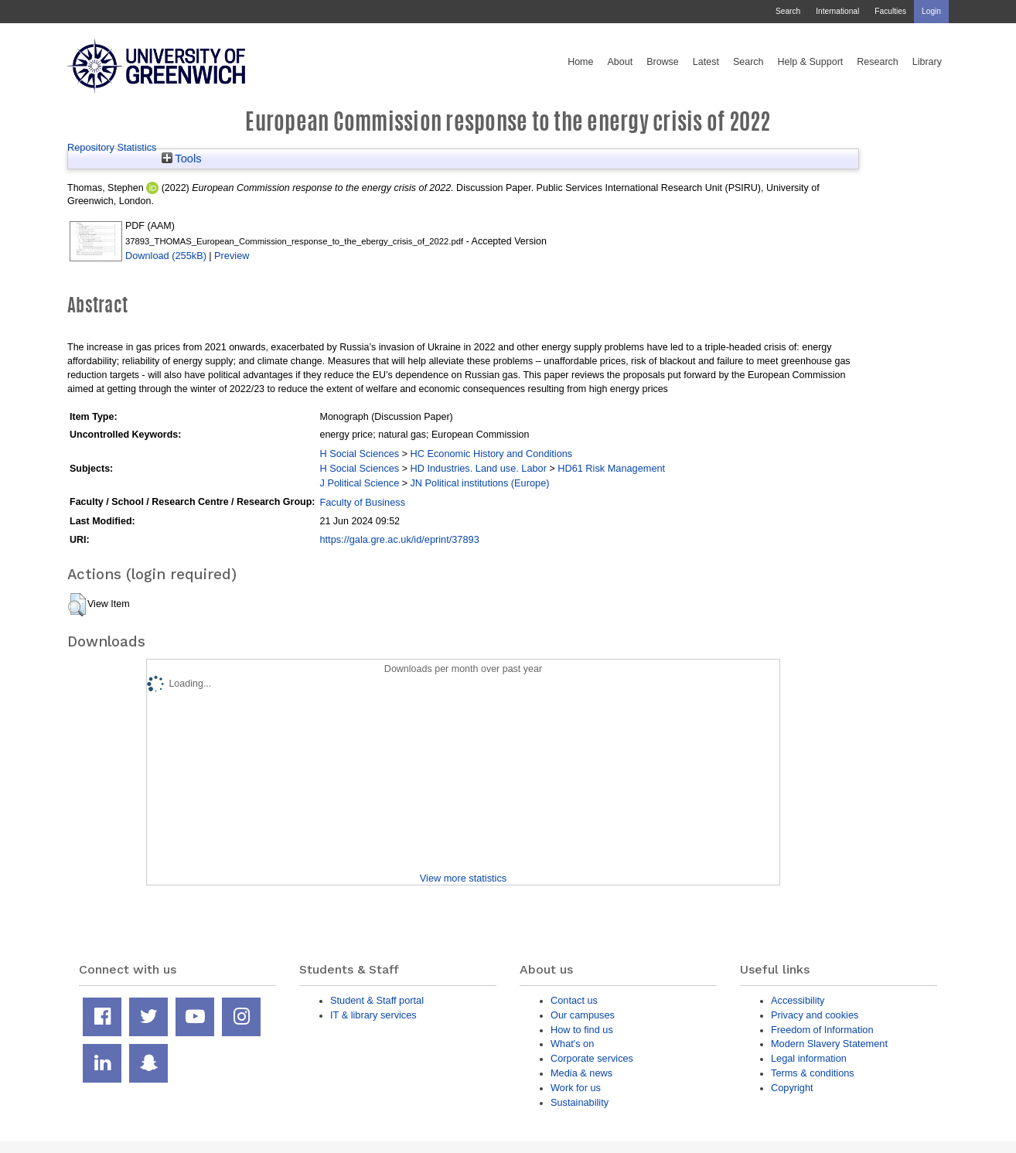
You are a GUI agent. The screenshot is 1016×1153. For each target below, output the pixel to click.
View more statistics (463, 878)
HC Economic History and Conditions (491, 453)
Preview (231, 255)
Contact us (574, 1000)
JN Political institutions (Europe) (479, 483)
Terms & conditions (812, 1073)
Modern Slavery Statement (829, 1043)
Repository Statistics (112, 147)
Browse (662, 61)
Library (927, 61)
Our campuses (583, 1015)
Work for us (576, 1087)
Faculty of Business (362, 502)
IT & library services (373, 1015)
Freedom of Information (822, 1029)
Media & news (581, 1073)
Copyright (792, 1087)
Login (931, 11)
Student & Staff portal (377, 1000)
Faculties (890, 11)
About (619, 61)
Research (877, 61)
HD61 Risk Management (611, 468)
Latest (706, 61)
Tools (182, 158)
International (837, 11)
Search (788, 11)
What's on (572, 1043)
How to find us (582, 1029)
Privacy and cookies (814, 1015)
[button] (77, 604)
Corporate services (592, 1058)
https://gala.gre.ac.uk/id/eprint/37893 (399, 539)
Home (580, 61)
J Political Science (359, 483)
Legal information (809, 1058)
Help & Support (811, 61)
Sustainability (580, 1102)
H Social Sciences (359, 453)
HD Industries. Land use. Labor (478, 468)
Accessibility (797, 1000)
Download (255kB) (165, 255)
